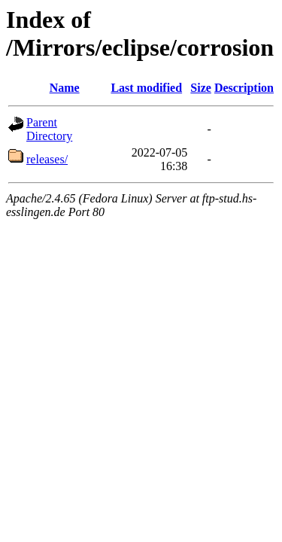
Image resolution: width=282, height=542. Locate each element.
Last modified (146, 87)
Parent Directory (49, 129)
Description (244, 87)
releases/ (47, 159)
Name (65, 87)
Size (200, 87)
